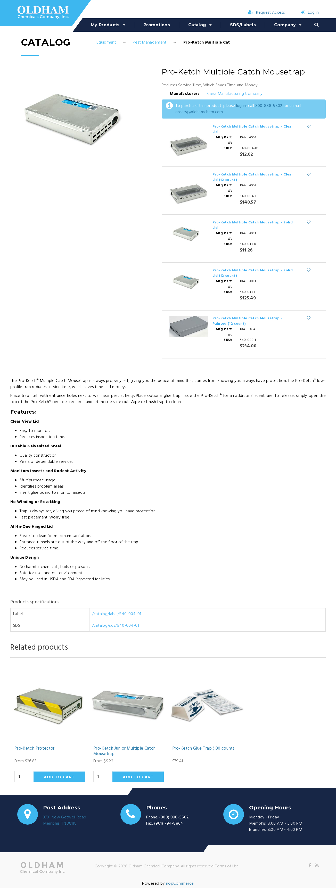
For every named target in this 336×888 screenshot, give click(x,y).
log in (241, 106)
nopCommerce (180, 883)
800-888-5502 (269, 106)
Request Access (266, 12)
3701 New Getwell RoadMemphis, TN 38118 (64, 820)
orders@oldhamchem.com (199, 112)
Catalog (197, 24)
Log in (310, 12)
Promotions (156, 24)
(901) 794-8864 (168, 823)
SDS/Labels (243, 24)
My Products (105, 24)
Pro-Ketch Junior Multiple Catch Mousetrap (124, 751)
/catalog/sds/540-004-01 (115, 625)
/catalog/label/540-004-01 (116, 614)
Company (285, 24)
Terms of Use (227, 866)
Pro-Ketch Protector (34, 748)
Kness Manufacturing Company (235, 93)
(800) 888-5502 (174, 817)
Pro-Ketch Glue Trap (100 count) (203, 748)
